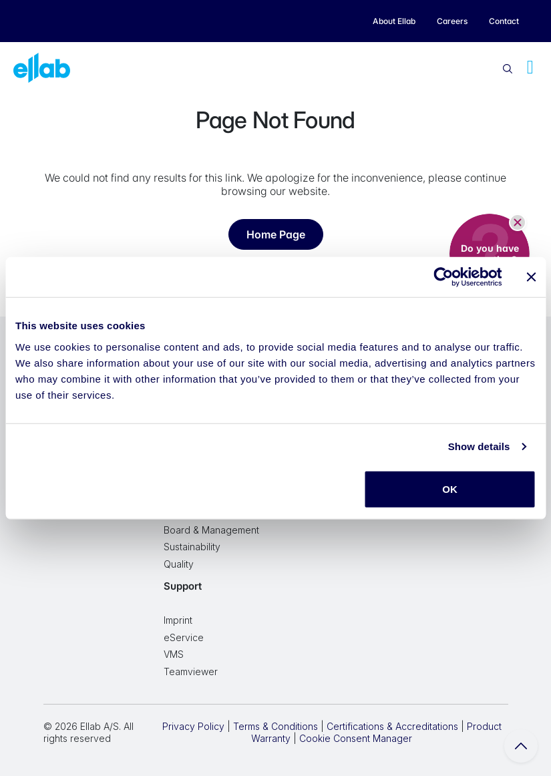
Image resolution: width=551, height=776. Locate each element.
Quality (179, 564)
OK (449, 488)
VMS (174, 654)
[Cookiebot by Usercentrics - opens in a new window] (443, 277)
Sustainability (192, 546)
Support (183, 586)
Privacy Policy (193, 726)
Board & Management (211, 530)
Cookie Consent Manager (355, 738)
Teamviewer (191, 671)
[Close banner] (531, 277)
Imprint (178, 620)
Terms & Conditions (275, 726)
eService (184, 637)
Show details (479, 446)
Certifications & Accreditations (392, 726)
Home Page (275, 234)
